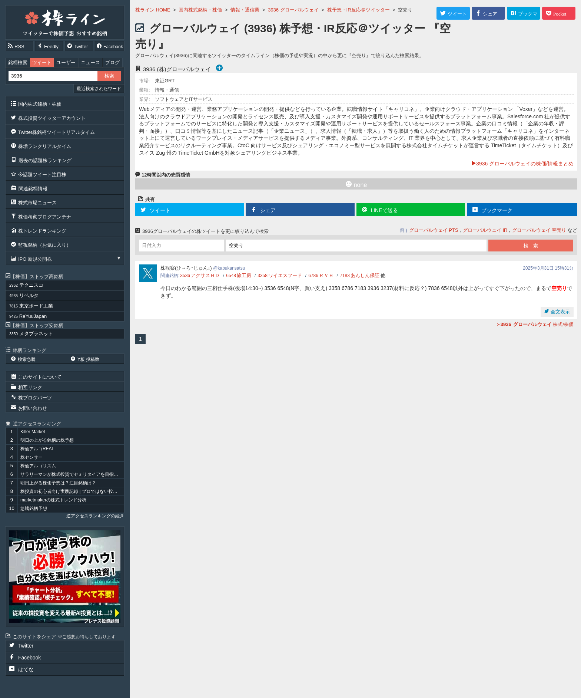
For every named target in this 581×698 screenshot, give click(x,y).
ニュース (90, 62)
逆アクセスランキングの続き (95, 515)
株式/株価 (535, 324)
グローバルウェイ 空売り (539, 230)
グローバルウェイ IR (485, 230)
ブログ (112, 62)
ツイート (42, 62)
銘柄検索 (17, 62)
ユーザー (66, 62)
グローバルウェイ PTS (433, 230)
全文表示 (559, 312)
